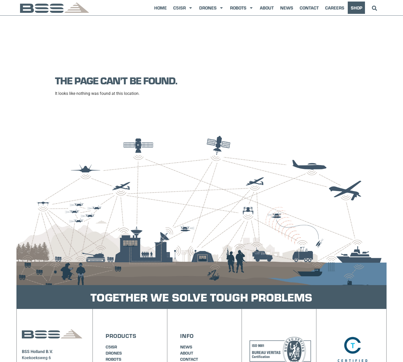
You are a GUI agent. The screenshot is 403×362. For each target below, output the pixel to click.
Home (160, 8)
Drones (211, 8)
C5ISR (183, 8)
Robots (241, 8)
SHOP (356, 8)
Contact (309, 8)
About (267, 8)
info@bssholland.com (42, 334)
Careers (334, 8)
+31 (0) (28, 328)
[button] (374, 8)
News (286, 8)
